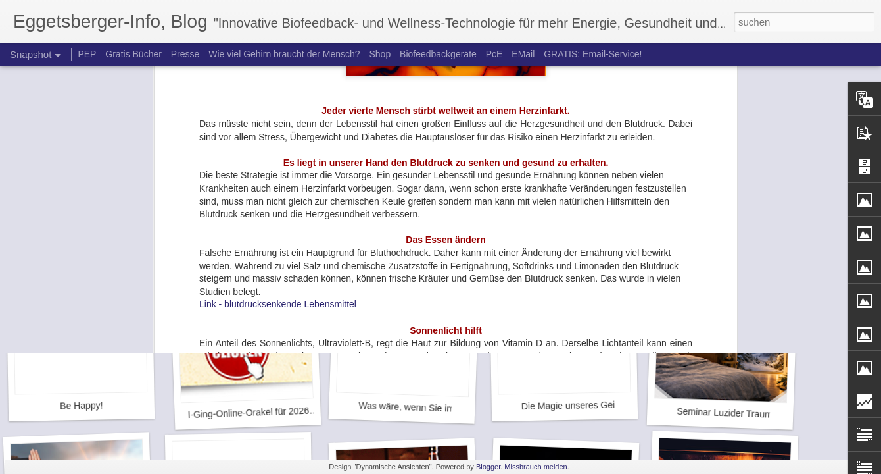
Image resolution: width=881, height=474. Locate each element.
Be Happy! (81, 405)
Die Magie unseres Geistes (576, 405)
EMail (523, 54)
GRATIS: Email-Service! (593, 54)
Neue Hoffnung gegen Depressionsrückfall (448, 226)
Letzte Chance (243, 233)
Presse (185, 54)
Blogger (488, 467)
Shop (380, 54)
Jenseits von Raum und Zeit (89, 233)
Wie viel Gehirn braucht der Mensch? (284, 54)
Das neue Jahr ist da (720, 233)
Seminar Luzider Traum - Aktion (741, 413)
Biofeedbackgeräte (438, 54)
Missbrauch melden (535, 467)
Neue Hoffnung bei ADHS (569, 234)
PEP (87, 54)
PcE (494, 54)
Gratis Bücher (133, 54)
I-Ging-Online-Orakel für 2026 (248, 413)
